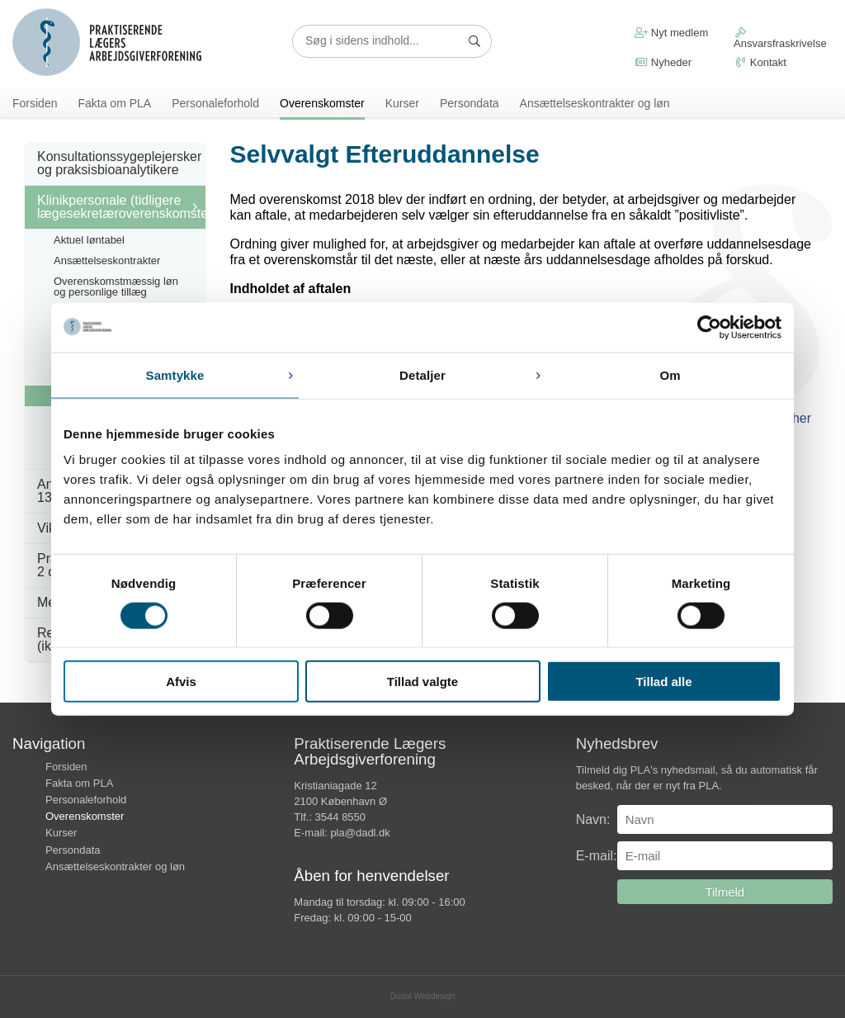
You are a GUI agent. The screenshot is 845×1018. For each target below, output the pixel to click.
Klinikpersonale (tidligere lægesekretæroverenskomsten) (121, 206)
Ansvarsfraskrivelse (780, 38)
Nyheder (663, 62)
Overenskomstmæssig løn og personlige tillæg (116, 286)
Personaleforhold (215, 103)
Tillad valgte (422, 682)
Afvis (181, 682)
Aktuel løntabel (89, 240)
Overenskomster (322, 103)
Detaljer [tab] (422, 374)
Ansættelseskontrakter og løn (595, 103)
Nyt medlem (671, 32)
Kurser (402, 103)
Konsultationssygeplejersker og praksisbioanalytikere (119, 163)
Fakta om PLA (114, 103)
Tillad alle (663, 682)
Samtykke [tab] (175, 374)
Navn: (593, 820)
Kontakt (760, 62)
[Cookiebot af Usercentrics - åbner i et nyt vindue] (709, 327)
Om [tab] (669, 374)
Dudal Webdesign (423, 996)
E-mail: (596, 857)
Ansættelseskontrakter (107, 260)
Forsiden (34, 103)
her (801, 419)
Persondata (469, 103)
